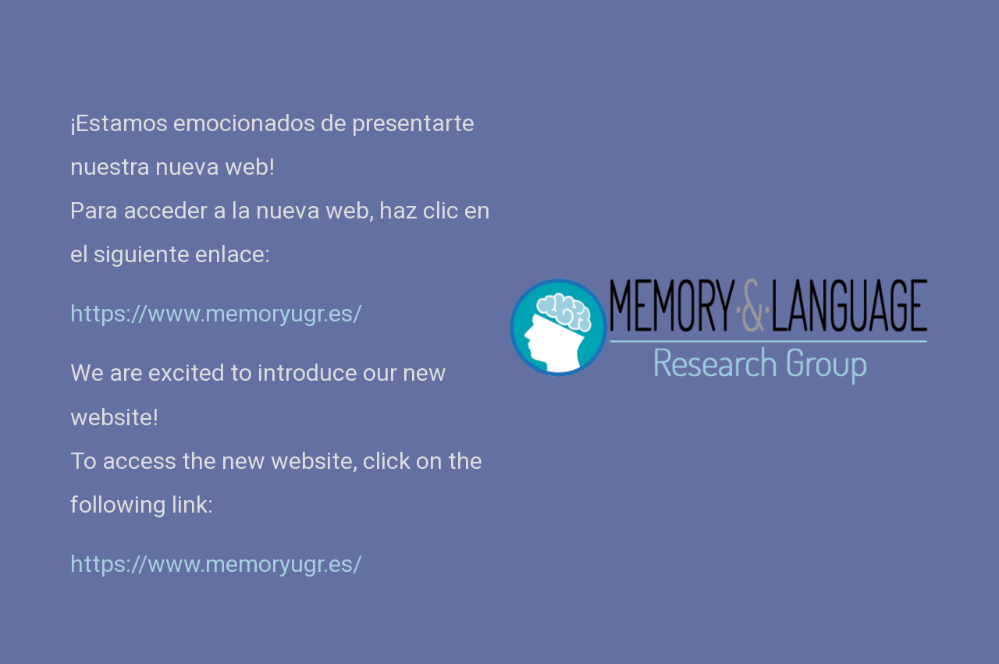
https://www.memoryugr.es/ (216, 563)
